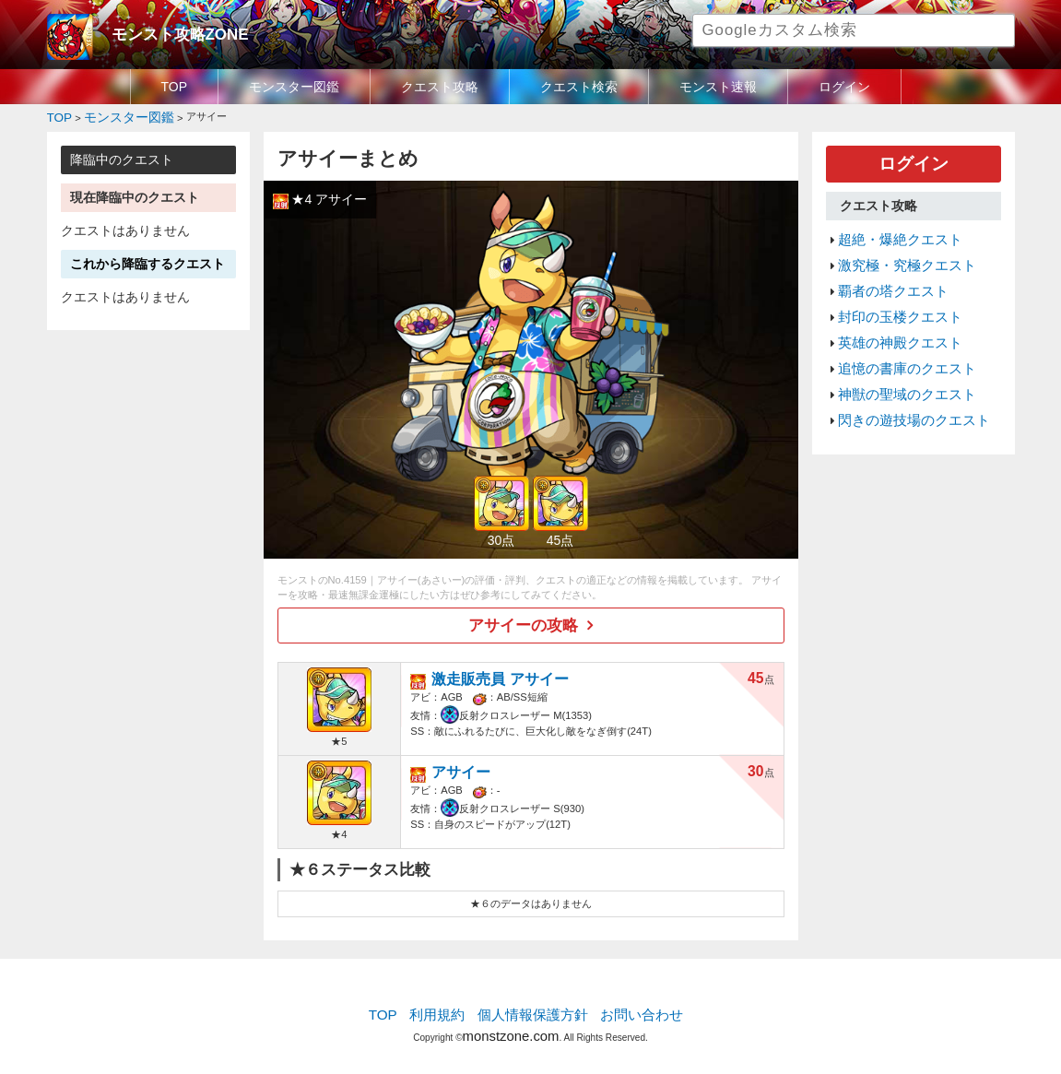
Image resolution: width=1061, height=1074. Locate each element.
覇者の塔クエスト (886, 274)
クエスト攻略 (439, 86)
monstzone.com (510, 1021)
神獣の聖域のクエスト (898, 362)
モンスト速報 (718, 86)
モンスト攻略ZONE (168, 32)
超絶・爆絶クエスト (892, 230)
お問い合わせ (629, 1004)
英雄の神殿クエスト (892, 318)
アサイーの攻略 (523, 619)
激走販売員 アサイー (487, 668)
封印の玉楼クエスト (892, 296)
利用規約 (448, 1004)
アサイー (455, 761)
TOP (174, 86)
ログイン (844, 86)
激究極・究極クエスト (898, 252)
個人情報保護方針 (532, 1004)
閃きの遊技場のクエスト (904, 384)
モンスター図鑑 (294, 86)
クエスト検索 (579, 86)
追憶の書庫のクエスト (898, 340)
